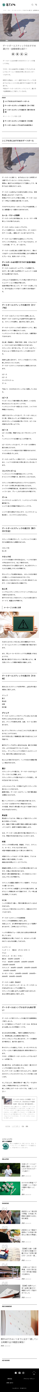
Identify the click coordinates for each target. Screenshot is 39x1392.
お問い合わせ (9, 1382)
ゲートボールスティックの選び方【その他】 (19, 121)
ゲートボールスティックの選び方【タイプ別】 (20, 105)
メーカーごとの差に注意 (13, 116)
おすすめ (8, 1126)
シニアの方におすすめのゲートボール (17, 101)
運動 (27, 1126)
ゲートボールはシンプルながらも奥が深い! (19, 125)
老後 (23, 1126)
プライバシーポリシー (29, 1378)
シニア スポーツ (16, 1126)
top (34, 1374)
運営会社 (9, 1378)
